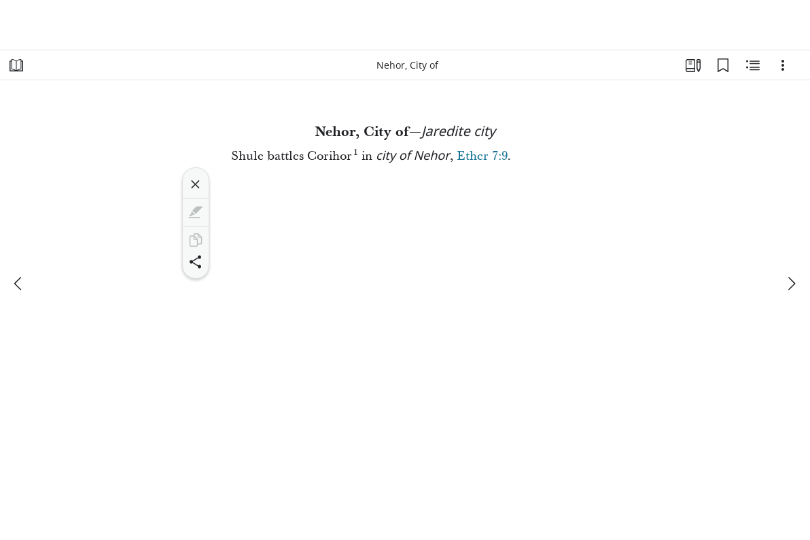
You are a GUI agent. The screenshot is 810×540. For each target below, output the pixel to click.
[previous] (19, 283)
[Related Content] (753, 65)
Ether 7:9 (482, 156)
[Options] (782, 65)
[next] (791, 283)
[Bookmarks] (723, 65)
